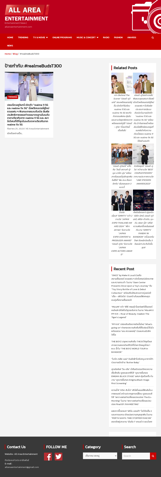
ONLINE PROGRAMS (62, 37)
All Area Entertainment (37, 128)
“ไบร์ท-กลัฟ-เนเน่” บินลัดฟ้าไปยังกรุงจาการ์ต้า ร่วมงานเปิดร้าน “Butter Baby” (132, 360)
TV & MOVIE (39, 37)
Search (153, 456)
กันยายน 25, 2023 (15, 128)
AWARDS (131, 37)
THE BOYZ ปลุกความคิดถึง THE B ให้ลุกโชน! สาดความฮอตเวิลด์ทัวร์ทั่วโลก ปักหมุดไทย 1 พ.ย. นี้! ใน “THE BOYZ (131, 347)
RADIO (106, 37)
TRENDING (23, 37)
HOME (10, 37)
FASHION (118, 37)
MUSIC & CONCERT (86, 37)
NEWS (10, 45)
